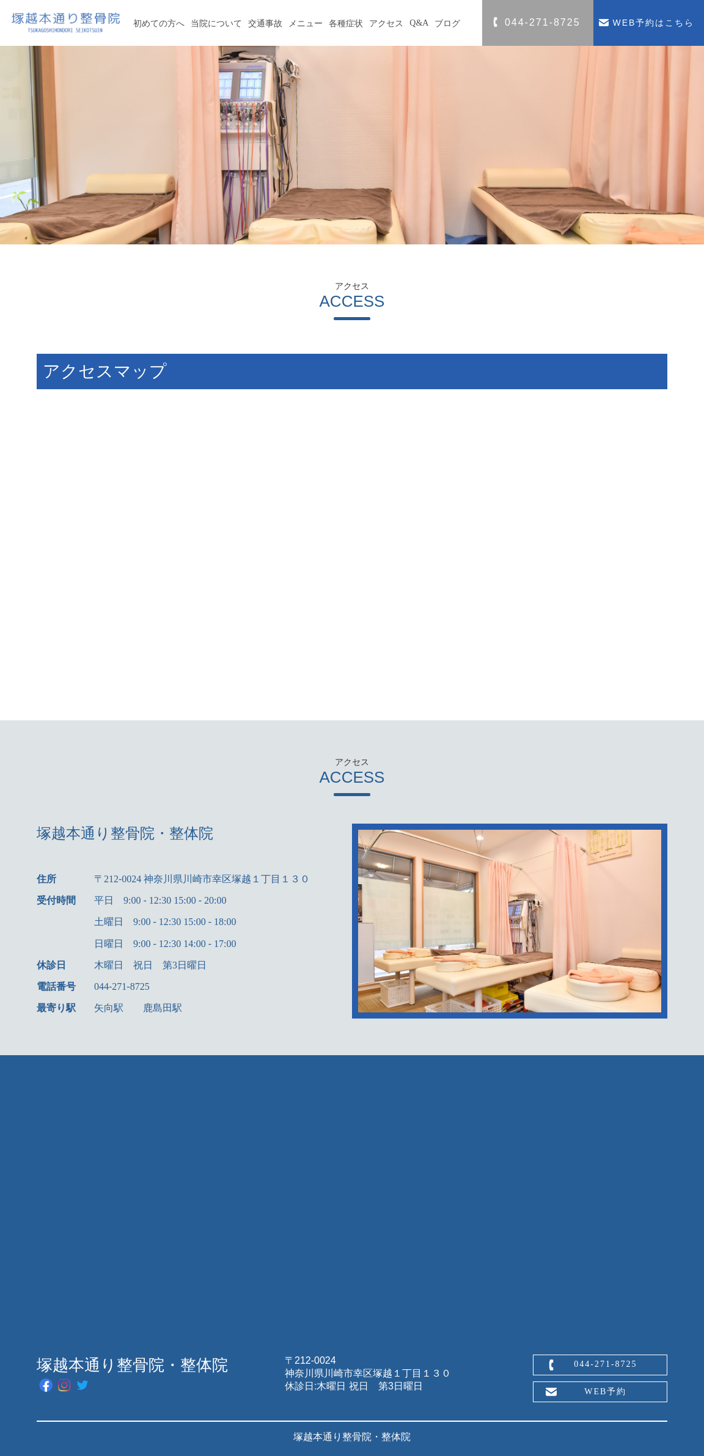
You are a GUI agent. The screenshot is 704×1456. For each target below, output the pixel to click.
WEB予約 (605, 1391)
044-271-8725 (605, 1364)
